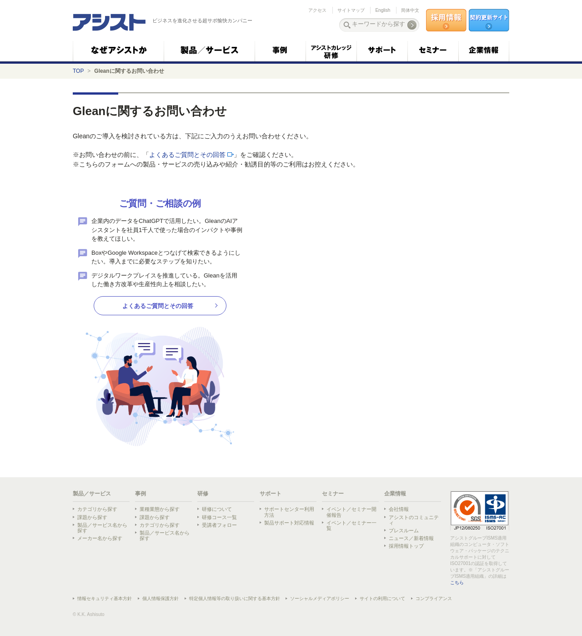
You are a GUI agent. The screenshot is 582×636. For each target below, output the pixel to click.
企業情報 (395, 493)
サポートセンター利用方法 (289, 511)
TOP (78, 71)
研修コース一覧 (219, 517)
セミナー (333, 493)
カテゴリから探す (97, 509)
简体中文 (410, 10)
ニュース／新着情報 (411, 538)
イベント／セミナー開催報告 (351, 511)
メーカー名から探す (99, 538)
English (382, 10)
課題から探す (92, 517)
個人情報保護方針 (160, 598)
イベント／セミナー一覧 (351, 525)
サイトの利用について (382, 598)
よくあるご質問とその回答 (187, 154)
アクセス (317, 10)
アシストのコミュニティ (414, 520)
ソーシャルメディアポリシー (319, 598)
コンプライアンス (434, 598)
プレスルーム (404, 530)
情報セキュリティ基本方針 (104, 598)
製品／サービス (92, 493)
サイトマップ (351, 10)
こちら (457, 582)
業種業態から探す (160, 509)
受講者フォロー (219, 525)
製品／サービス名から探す (102, 527)
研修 (202, 493)
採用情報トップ (406, 546)
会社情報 (399, 509)
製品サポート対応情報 (289, 522)
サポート (270, 493)
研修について (217, 509)
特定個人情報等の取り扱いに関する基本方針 (234, 598)
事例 (140, 493)
